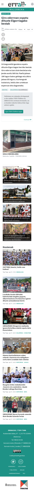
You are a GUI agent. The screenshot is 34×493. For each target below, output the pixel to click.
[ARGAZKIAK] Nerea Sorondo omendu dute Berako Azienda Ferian (17, 415)
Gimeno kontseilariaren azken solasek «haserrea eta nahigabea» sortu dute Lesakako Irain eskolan (16, 357)
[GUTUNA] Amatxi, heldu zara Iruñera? (14, 268)
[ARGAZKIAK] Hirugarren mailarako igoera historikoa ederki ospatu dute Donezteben (17, 328)
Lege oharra (22, 466)
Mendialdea (20, 272)
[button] (5, 150)
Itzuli (28, 29)
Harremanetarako (14, 473)
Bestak (4, 90)
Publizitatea (13, 470)
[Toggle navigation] (2, 4)
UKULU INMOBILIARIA (10, 154)
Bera (25, 392)
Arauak (22, 470)
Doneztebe (27, 333)
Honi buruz (11, 466)
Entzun (20, 29)
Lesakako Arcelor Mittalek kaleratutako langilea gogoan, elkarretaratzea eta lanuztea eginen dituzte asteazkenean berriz (17, 297)
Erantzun (27, 120)
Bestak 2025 (6, 14)
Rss (24, 473)
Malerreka (17, 9)
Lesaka (26, 362)
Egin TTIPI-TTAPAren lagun (13, 111)
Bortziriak (19, 362)
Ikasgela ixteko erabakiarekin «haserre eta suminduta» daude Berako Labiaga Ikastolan (15, 387)
